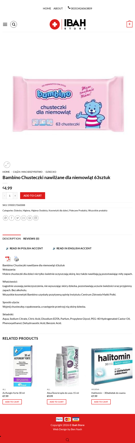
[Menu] (5, 24)
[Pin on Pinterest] (30, 218)
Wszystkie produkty (97, 210)
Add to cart (32, 195)
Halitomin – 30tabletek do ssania (108, 392)
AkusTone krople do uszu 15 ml (63, 392)
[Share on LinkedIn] (36, 218)
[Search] (13, 24)
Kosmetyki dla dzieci (58, 210)
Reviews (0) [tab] (31, 238)
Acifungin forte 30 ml (14, 392)
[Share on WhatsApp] (5, 218)
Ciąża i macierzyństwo (27, 172)
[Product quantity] (9, 195)
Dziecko (51, 172)
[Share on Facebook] (11, 218)
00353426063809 (81, 8)
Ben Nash (76, 429)
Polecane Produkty (78, 210)
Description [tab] (12, 238)
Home (47, 8)
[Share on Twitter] (17, 218)
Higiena (26, 210)
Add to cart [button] (12, 402)
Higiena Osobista (39, 210)
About (58, 8)
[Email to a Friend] (23, 218)
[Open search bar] (67, 439)
